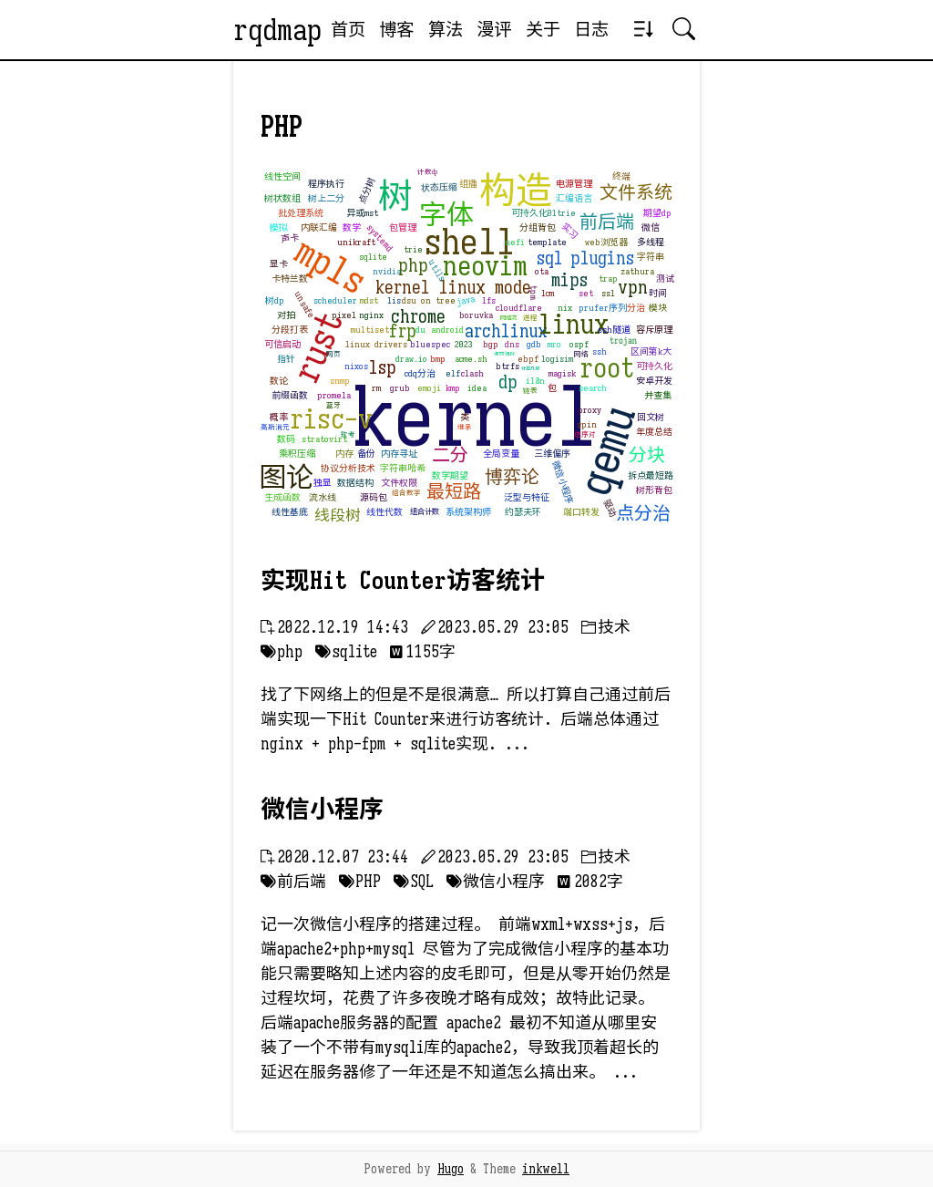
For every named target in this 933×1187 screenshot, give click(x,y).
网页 (333, 354)
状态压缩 (439, 187)
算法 (445, 29)
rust (317, 345)
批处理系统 (300, 213)
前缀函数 (290, 395)
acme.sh (471, 359)
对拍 (286, 315)
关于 (543, 29)
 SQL (414, 882)
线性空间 (282, 176)
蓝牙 (333, 405)
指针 (286, 359)
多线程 (650, 242)
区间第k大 (651, 351)
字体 (446, 215)
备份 (366, 453)
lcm (547, 293)
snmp (340, 381)
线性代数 (384, 512)
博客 (396, 29)
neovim (485, 266)
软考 (348, 434)
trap (608, 278)
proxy (589, 410)
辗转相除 (505, 354)
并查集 (658, 395)
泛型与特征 (526, 497)
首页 (348, 29)
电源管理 (574, 184)
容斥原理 (654, 329)
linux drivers (376, 344)
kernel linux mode (453, 287)
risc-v (331, 419)
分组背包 (537, 227)
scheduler (335, 300)
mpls (330, 265)
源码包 (373, 497)
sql (550, 258)
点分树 (366, 190)
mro (554, 344)
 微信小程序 (495, 882)
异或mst (362, 213)
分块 (647, 455)
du (420, 329)
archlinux (506, 331)
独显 (322, 483)
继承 (464, 427)
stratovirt (324, 439)
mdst (369, 300)
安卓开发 (654, 381)
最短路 (453, 491)
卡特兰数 (290, 278)
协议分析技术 (348, 468)
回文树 (650, 417)
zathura (637, 271)
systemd (379, 237)
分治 (636, 308)
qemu (608, 449)
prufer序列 (603, 308)
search (593, 388)
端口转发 (581, 512)
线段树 (337, 515)
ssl (608, 293)
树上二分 (326, 198)
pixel (344, 315)
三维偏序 (552, 453)
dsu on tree (429, 300)
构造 (515, 190)
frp (402, 331)
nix (565, 308)
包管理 (402, 227)
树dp (274, 300)
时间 (658, 293)
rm (376, 388)
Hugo (450, 1169)
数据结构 (355, 483)
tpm (533, 291)
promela (334, 395)
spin (587, 424)
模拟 (279, 227)
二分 (450, 455)
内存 (344, 453)
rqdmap (277, 30)
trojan (624, 340)
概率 (279, 417)
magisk (562, 373)
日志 (591, 29)
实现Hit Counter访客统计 (403, 580)
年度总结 (654, 432)
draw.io (411, 359)
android (447, 329)
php (413, 265)
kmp (453, 388)
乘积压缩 (297, 453)
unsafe (304, 305)
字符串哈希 (402, 468)
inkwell (545, 1169)
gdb (534, 344)
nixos (356, 366)
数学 (352, 227)
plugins (602, 258)
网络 (581, 354)
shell (469, 241)
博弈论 (512, 477)
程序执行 (326, 184)
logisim (557, 359)
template (547, 242)
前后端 (606, 222)
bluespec (430, 344)
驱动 (610, 508)
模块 (658, 308)
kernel (475, 418)
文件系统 (636, 192)
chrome (418, 316)
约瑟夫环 (523, 512)
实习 (570, 230)
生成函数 (282, 497)
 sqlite (346, 652)
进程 (530, 318)
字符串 (650, 257)
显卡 (279, 264)
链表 (530, 391)
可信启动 (282, 344)
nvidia (387, 271)
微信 (650, 227)
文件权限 (399, 483)
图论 (286, 477)
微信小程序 (562, 482)
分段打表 (290, 329)
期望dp (657, 213)
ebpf (528, 359)
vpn (633, 287)
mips (569, 280)
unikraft (356, 242)
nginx (371, 315)
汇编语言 (574, 198)
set (586, 293)
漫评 (494, 29)
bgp (490, 344)
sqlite (373, 257)
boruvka (476, 315)
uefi (515, 242)
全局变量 (501, 453)
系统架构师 (468, 512)
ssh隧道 (614, 329)
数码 (286, 439)
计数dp (427, 172)
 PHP (360, 882)
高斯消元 (275, 427)
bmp (438, 359)
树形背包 (654, 490)
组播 (468, 184)
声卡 (290, 238)
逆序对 (585, 434)
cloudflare (519, 308)
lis (394, 300)
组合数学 (406, 493)
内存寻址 (399, 453)
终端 (621, 176)
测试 (665, 278)
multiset (370, 329)
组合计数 (424, 511)
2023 (464, 344)
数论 (279, 381)
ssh (599, 351)
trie (413, 249)
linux (573, 324)
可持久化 (654, 366)
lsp (382, 367)
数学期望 (450, 475)
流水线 (322, 497)
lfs (489, 300)
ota (542, 271)
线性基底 (290, 512)
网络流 (508, 318)
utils (436, 270)
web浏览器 (606, 242)
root (606, 368)
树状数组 (282, 198)
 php (281, 652)
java (466, 299)
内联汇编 (319, 227)
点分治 (643, 513)
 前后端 (293, 882)
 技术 (606, 627)
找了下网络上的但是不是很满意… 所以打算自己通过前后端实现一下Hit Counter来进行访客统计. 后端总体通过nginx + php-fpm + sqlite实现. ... (466, 719)
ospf (579, 344)
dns (512, 344)
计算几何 (530, 369)
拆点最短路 (650, 475)
